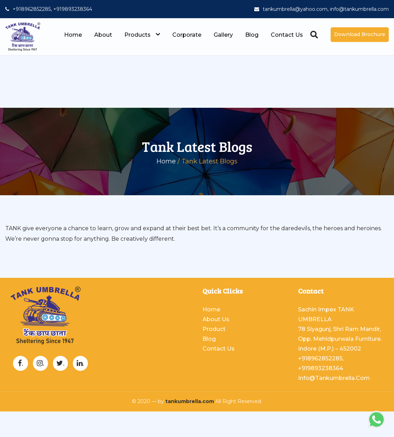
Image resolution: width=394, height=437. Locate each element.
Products (142, 34)
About (103, 34)
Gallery (223, 34)
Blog (251, 34)
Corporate (186, 34)
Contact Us (287, 34)
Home (73, 34)
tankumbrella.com (189, 401)
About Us (215, 319)
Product (214, 329)
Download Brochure (359, 34)
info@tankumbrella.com (334, 378)
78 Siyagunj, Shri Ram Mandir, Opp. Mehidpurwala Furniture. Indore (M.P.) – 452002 (340, 339)
